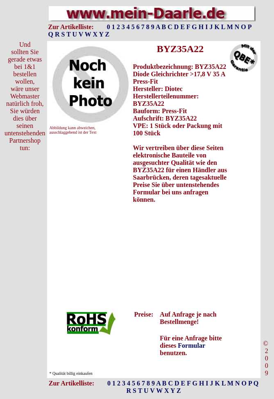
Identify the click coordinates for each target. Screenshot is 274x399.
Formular (191, 345)
